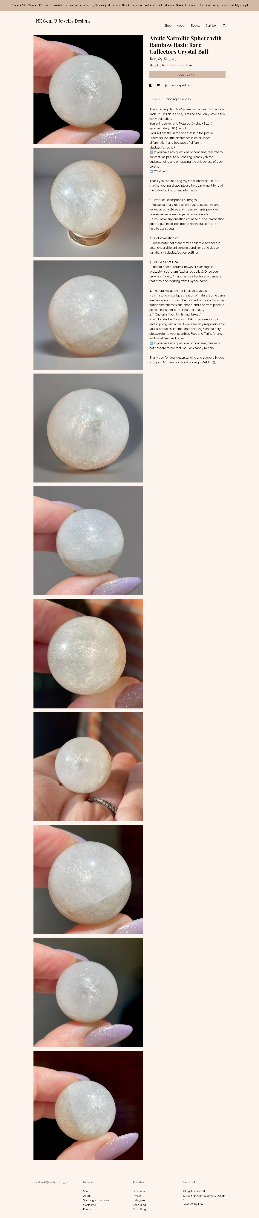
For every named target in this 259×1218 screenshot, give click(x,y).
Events (195, 25)
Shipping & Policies (178, 99)
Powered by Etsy (193, 1204)
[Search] (224, 26)
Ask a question (181, 85)
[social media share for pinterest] (166, 85)
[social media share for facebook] (151, 85)
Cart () (211, 25)
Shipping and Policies (96, 1200)
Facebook (139, 1191)
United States (175, 65)
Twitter (137, 1195)
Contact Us (89, 1204)
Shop (168, 25)
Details (155, 99)
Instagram (139, 1200)
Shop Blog (139, 1204)
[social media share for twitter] (159, 85)
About (181, 25)
